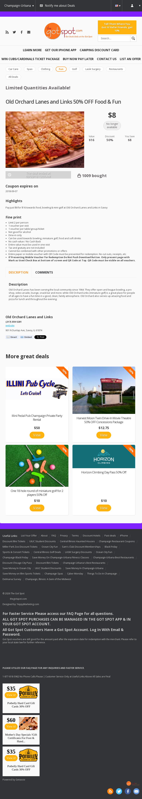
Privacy (64, 535)
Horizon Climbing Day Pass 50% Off (103, 472)
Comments (44, 272)
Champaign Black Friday (15, 557)
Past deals (110, 535)
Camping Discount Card (99, 50)
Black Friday (111, 546)
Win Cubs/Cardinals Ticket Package (30, 59)
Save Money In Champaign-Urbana (84, 568)
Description (18, 272)
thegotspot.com (18, 598)
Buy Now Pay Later (78, 59)
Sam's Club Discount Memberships (81, 546)
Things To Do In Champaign (102, 573)
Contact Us (106, 59)
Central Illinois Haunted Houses (77, 541)
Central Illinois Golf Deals (47, 552)
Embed (28, 337)
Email (14, 337)
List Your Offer (29, 535)
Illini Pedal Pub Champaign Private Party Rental (37, 417)
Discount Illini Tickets (14, 541)
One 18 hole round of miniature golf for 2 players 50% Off (37, 493)
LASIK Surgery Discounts (78, 552)
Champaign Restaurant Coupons (117, 541)
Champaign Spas (54, 573)
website (10, 325)
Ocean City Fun (50, 546)
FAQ (54, 535)
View (37, 435)
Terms (75, 535)
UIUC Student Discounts (42, 541)
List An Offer (130, 59)
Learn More (32, 50)
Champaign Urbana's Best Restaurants (84, 562)
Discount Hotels (91, 535)
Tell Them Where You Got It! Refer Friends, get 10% (117, 27)
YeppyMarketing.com (28, 604)
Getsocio (20, 779)
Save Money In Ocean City (17, 568)
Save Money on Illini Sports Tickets (21, 573)
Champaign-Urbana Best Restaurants (113, 557)
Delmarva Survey (12, 579)
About (44, 535)
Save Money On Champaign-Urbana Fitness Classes (60, 557)
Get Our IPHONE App (60, 50)
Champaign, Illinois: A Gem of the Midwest (48, 579)
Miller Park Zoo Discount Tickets (20, 546)
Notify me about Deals (60, 6)
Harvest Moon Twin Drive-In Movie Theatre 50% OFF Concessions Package (104, 420)
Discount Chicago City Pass (17, 562)
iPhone (124, 535)
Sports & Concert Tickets (16, 552)
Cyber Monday (75, 573)
